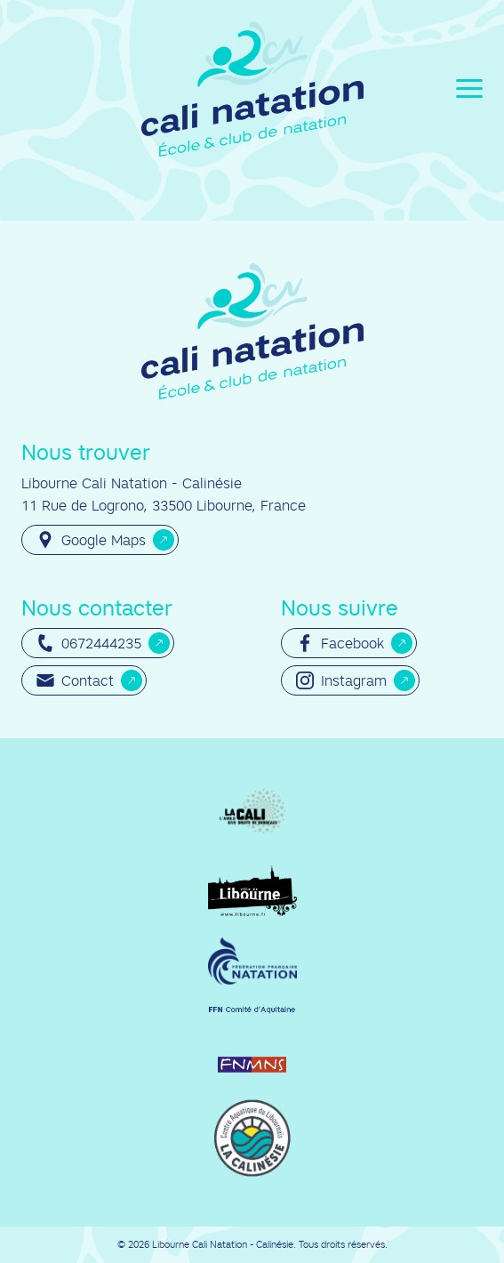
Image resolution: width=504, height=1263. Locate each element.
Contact (75, 680)
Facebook (340, 643)
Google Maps (91, 540)
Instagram (341, 680)
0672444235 (88, 643)
